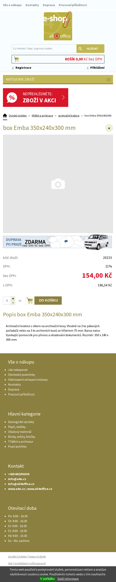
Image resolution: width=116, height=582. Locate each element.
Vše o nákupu (12, 5)
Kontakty (32, 5)
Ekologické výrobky (21, 422)
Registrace (23, 67)
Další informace (68, 579)
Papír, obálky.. (17, 427)
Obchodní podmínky (21, 375)
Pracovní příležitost (73, 5)
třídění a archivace (42, 115)
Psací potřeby (17, 446)
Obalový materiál (19, 432)
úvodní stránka (17, 556)
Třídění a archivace (20, 441)
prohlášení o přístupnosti (30, 563)
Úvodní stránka (18, 115)
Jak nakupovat (18, 370)
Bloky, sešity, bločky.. (22, 437)
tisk (10, 563)
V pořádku (47, 578)
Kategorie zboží (58, 79)
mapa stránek (37, 556)
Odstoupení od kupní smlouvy (28, 379)
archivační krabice (68, 115)
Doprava (49, 5)
